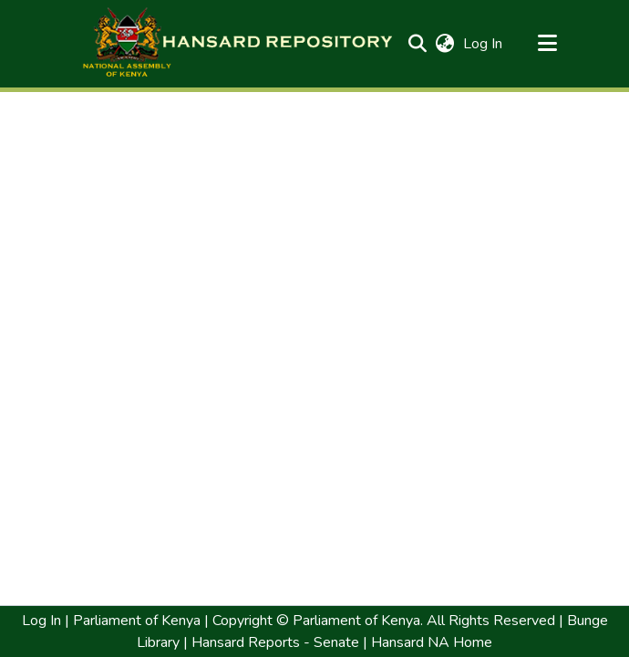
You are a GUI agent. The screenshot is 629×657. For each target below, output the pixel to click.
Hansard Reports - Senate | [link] (277, 642)
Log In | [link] (45, 621)
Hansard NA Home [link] (429, 642)
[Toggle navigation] (547, 43)
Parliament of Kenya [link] (135, 621)
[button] (237, 43)
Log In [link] (483, 44)
